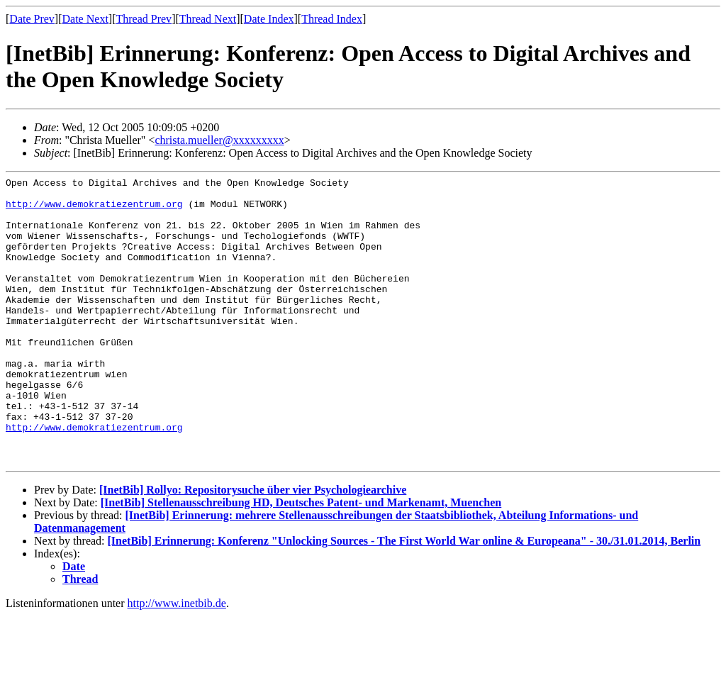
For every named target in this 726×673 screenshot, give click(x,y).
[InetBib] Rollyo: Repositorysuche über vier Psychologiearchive (252, 547)
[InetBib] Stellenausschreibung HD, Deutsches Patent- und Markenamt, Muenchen (301, 560)
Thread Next (207, 19)
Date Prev (32, 19)
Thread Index (331, 19)
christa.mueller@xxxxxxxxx (219, 140)
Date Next (85, 19)
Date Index (269, 19)
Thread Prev (144, 19)
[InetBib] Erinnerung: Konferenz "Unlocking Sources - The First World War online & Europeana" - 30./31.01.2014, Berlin (404, 598)
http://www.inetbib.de (177, 661)
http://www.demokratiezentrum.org (94, 210)
